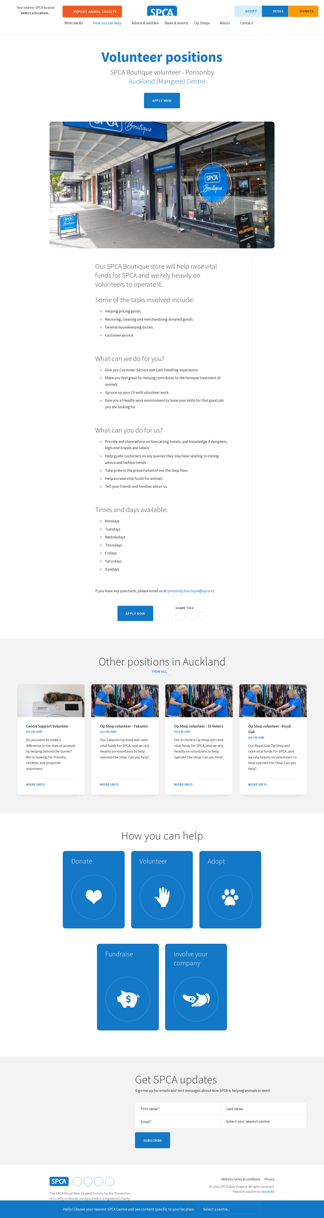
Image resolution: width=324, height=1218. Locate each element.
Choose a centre (10, 10)
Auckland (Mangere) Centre (164, 81)
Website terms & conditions (240, 1179)
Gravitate (267, 1191)
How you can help (109, 27)
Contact (246, 27)
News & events (176, 27)
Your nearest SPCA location (36, 8)
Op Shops (204, 27)
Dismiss (266, 1209)
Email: (146, 1121)
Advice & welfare (145, 27)
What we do (75, 27)
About (227, 27)
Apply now (162, 100)
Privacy (269, 1179)
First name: (150, 1108)
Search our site (260, 27)
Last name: (234, 1108)
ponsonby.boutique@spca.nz (190, 590)
